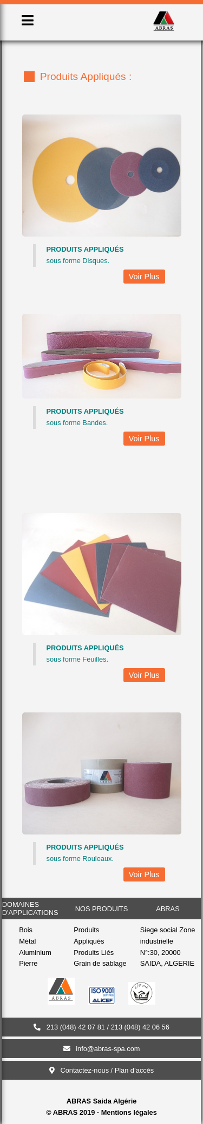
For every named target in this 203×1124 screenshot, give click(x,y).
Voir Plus (144, 276)
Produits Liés (94, 952)
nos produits (101, 909)
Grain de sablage (100, 963)
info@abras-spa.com (101, 1049)
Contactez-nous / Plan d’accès (101, 1070)
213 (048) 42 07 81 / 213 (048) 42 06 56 (101, 1027)
